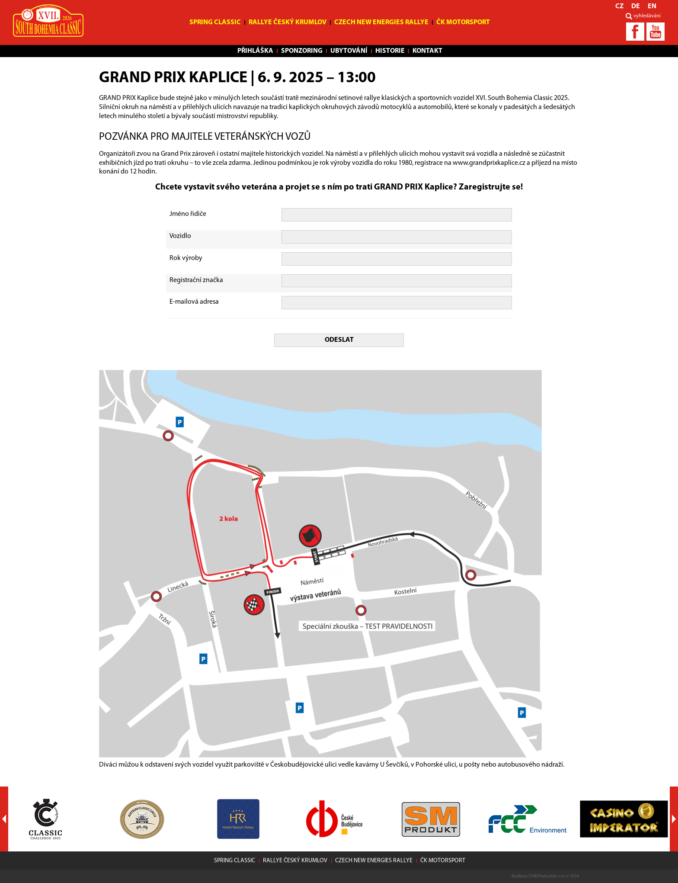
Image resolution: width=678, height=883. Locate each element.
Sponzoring (302, 51)
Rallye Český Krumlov (287, 22)
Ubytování (349, 51)
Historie (390, 51)
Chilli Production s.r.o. (547, 876)
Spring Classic (215, 22)
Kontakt (427, 51)
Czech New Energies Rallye (381, 22)
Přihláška (255, 51)
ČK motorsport (463, 22)
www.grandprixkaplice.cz (489, 163)
